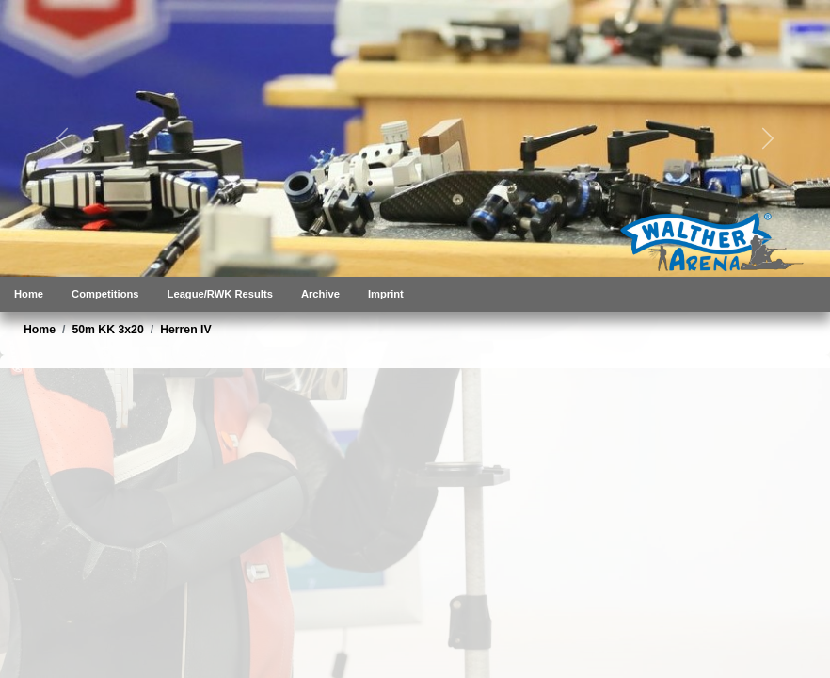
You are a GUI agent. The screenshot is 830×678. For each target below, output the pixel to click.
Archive (320, 293)
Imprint (386, 293)
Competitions (105, 293)
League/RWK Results (220, 293)
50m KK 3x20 (107, 329)
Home (28, 293)
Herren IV (185, 329)
